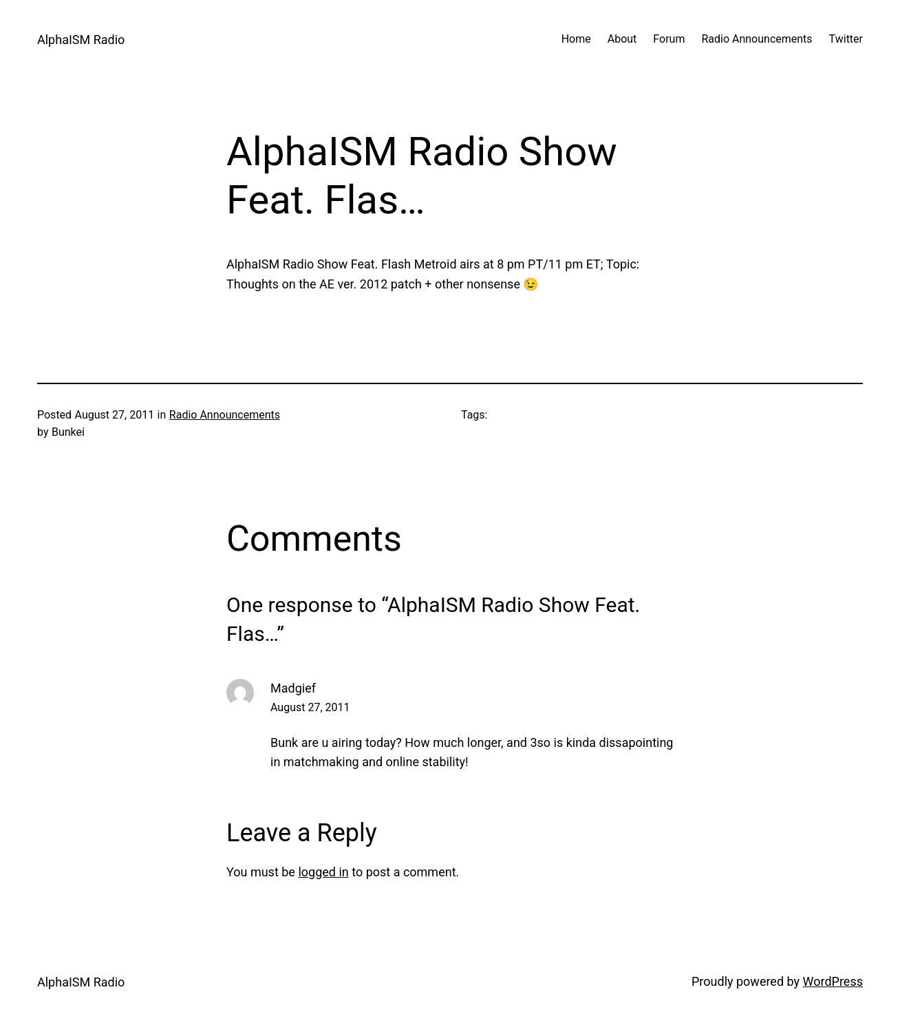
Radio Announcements (224, 414)
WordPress (833, 981)
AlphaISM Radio (81, 39)
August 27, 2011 (310, 707)
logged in (323, 872)
